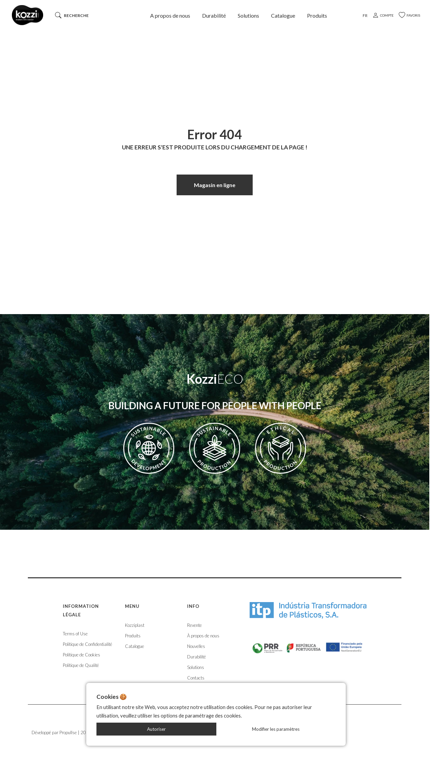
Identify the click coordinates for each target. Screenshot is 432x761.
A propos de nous (170, 15)
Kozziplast (134, 625)
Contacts (195, 678)
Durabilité (214, 15)
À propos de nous (203, 635)
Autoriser (156, 729)
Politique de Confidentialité (87, 644)
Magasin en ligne (214, 185)
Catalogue (283, 15)
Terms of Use (75, 633)
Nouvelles (196, 646)
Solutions (248, 15)
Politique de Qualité (81, 665)
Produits (317, 15)
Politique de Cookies (81, 654)
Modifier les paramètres (276, 729)
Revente (194, 625)
